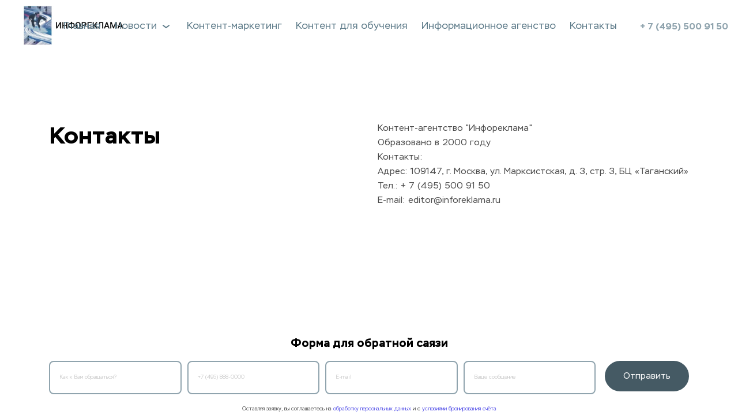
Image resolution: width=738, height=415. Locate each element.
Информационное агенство (488, 26)
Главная (82, 26)
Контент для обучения (352, 26)
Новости (144, 26)
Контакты (593, 26)
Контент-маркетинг (234, 26)
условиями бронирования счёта (459, 409)
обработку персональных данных (372, 409)
